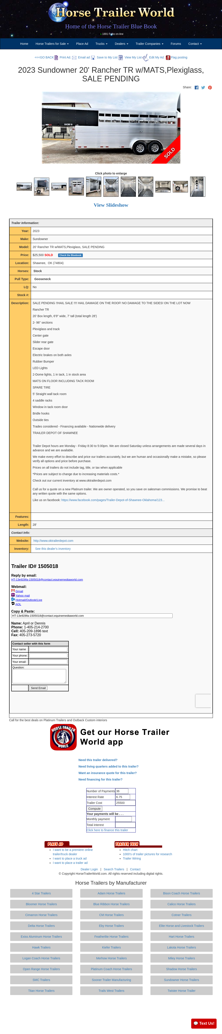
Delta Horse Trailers (41, 926)
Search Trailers (114, 869)
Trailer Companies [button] (149, 43)
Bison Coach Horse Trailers (181, 893)
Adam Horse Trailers (111, 893)
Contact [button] (195, 43)
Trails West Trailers (111, 990)
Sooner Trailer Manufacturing (111, 980)
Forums (176, 43)
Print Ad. (63, 57)
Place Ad (82, 43)
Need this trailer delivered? (98, 760)
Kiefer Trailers (111, 947)
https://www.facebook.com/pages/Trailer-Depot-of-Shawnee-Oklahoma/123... (113, 500)
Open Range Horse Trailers (41, 969)
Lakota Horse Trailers (181, 947)
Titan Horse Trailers (41, 990)
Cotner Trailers (181, 915)
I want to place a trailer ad (70, 863)
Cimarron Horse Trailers (41, 915)
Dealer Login (89, 869)
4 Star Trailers (41, 893)
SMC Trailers (41, 980)
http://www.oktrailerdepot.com (53, 540)
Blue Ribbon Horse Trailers (111, 904)
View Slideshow (111, 205)
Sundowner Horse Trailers (181, 980)
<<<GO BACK (44, 57)
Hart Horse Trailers (181, 936)
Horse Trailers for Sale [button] (52, 43)
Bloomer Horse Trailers (41, 904)
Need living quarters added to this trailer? (108, 766)
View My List (130, 57)
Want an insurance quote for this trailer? (107, 773)
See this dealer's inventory (53, 548)
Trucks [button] (102, 43)
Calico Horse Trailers (181, 904)
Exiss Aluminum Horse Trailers (41, 936)
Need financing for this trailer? (100, 779)
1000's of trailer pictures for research (147, 854)
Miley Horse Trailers (181, 958)
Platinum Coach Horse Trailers (111, 969)
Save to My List (104, 57)
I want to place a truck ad (70, 858)
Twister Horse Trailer (181, 990)
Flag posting (176, 57)
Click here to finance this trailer (107, 830)
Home (24, 43)
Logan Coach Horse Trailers (41, 958)
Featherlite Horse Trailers (111, 936)
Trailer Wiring (132, 858)
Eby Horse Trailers (111, 926)
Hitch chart (130, 850)
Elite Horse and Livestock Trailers (181, 926)
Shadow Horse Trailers (181, 969)
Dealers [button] (121, 43)
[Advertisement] (111, 1014)
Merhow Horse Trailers (111, 958)
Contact (135, 869)
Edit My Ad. (153, 57)
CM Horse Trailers (111, 915)
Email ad (81, 57)
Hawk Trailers (41, 947)
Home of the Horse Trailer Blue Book (111, 26)
